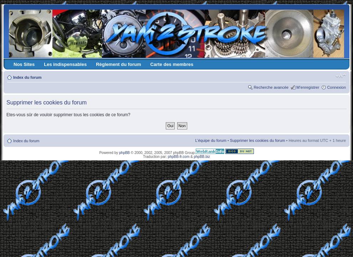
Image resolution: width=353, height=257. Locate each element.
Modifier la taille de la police (341, 76)
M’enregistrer (307, 87)
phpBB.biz (202, 157)
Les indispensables (65, 64)
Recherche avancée (271, 87)
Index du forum (27, 77)
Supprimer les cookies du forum (257, 140)
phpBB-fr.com (179, 157)
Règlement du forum (118, 64)
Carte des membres (172, 64)
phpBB (124, 153)
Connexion (336, 87)
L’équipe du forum (210, 140)
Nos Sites (24, 64)
